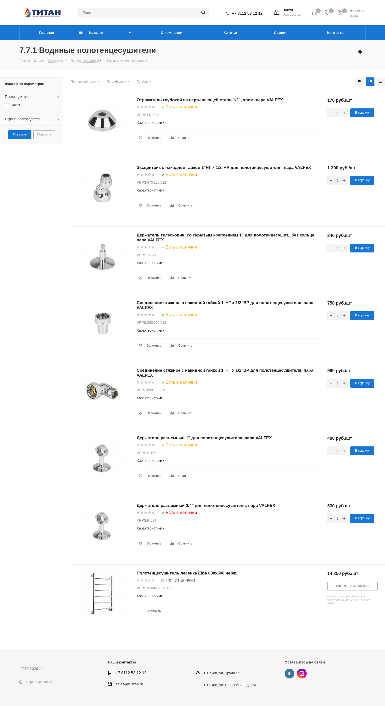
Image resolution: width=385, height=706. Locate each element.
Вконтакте (289, 673)
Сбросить (44, 134)
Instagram (302, 673)
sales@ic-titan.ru (129, 684)
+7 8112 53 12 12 (247, 13)
